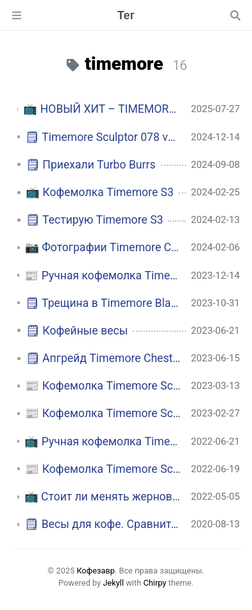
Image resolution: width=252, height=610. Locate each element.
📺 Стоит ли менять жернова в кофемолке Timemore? (102, 496)
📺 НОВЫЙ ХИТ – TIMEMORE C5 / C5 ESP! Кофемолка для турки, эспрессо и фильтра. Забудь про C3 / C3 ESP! (101, 109)
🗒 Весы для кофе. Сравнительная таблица (102, 524)
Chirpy (154, 583)
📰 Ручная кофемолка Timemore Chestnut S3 (102, 275)
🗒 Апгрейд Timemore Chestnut (103, 358)
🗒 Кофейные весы (77, 330)
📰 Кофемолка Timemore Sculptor (102, 385)
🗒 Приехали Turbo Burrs (91, 164)
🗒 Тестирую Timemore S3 (94, 219)
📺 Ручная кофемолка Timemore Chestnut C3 (102, 441)
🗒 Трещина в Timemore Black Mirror (103, 303)
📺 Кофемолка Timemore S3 (100, 192)
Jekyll (113, 583)
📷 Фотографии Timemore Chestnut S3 (103, 247)
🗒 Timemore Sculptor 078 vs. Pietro (102, 137)
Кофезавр (96, 570)
